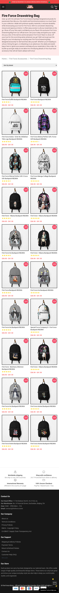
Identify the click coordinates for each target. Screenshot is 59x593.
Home (4, 59)
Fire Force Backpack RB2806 (12, 290)
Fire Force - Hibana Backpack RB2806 (15, 216)
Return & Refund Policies (10, 548)
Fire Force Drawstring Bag (40, 59)
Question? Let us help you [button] (48, 590)
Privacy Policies (7, 525)
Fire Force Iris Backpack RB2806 (13, 253)
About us (5, 518)
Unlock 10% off (55, 583)
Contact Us (6, 551)
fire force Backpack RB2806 (40, 99)
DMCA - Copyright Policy (10, 528)
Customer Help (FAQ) (9, 555)
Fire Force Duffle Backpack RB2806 (14, 99)
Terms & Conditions (8, 522)
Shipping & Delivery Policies (11, 542)
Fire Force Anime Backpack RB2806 (43, 406)
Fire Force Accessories (18, 59)
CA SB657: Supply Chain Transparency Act (17, 531)
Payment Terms (7, 545)
